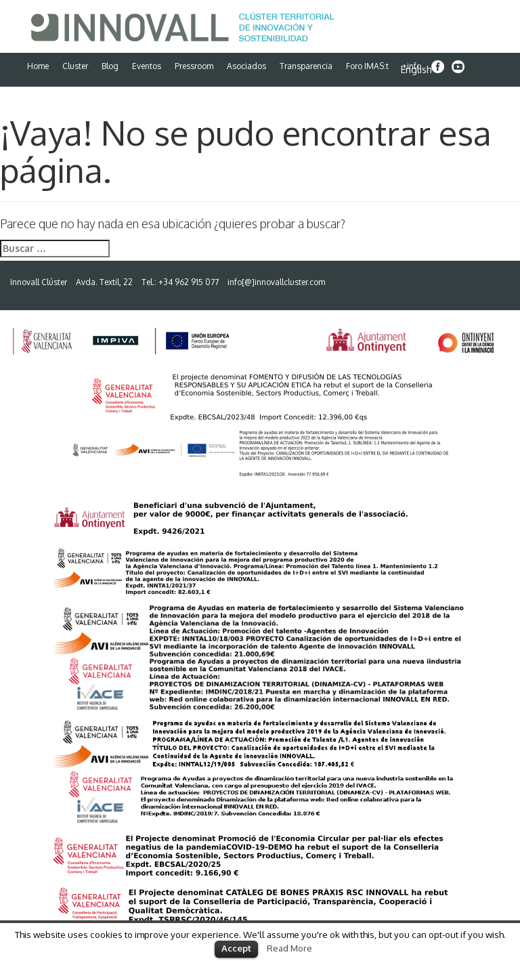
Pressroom (194, 66)
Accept (236, 948)
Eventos (146, 66)
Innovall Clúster (38, 282)
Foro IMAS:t (367, 66)
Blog (110, 66)
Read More (289, 948)
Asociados (246, 66)
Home (38, 66)
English (416, 69)
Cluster (75, 66)
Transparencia (306, 66)
